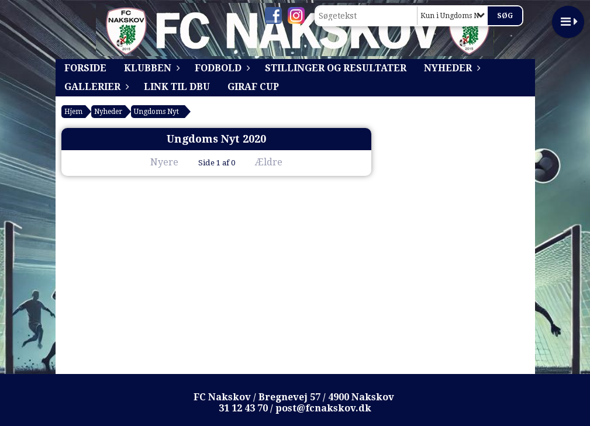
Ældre (277, 162)
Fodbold (221, 68)
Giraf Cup (253, 86)
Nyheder (451, 68)
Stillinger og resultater (335, 68)
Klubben (150, 68)
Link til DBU (177, 86)
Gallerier (95, 86)
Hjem (73, 112)
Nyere (157, 162)
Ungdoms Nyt (156, 112)
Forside (85, 68)
